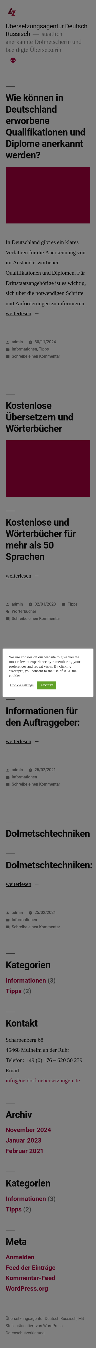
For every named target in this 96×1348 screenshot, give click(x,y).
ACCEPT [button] (46, 685)
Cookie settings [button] (22, 685)
